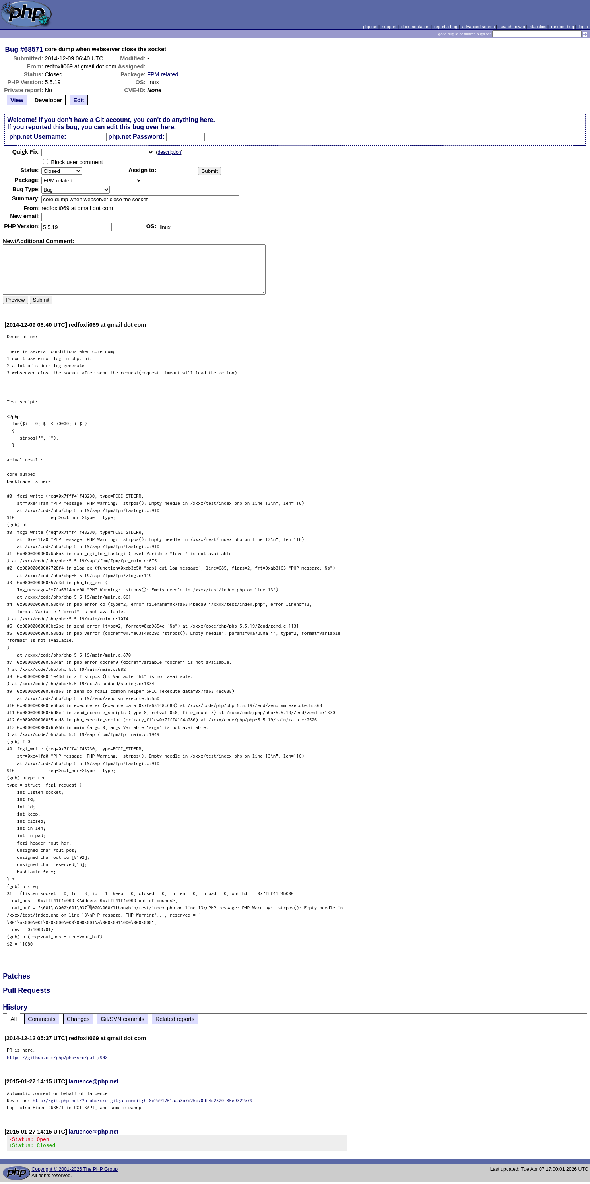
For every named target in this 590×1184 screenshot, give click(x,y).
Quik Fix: (26, 152)
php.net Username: (37, 136)
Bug (12, 49)
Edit (78, 100)
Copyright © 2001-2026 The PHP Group (74, 1171)
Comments (42, 1019)
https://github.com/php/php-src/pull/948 (57, 1057)
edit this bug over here (140, 127)
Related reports (174, 1019)
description (169, 152)
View (16, 100)
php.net (370, 26)
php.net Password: (136, 136)
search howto (512, 26)
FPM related (162, 74)
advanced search (478, 26)
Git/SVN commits (122, 1019)
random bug (562, 26)
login (583, 26)
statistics (538, 26)
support (389, 26)
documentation (415, 26)
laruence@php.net (93, 1081)
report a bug (445, 26)
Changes (78, 1019)
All (13, 1019)
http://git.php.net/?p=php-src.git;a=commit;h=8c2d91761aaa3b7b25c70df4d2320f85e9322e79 (142, 1100)
